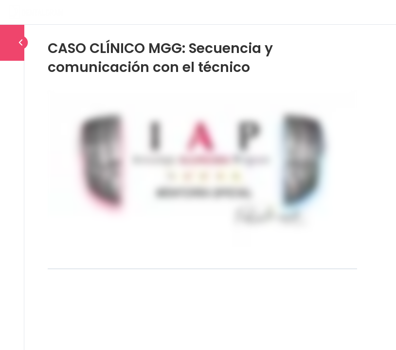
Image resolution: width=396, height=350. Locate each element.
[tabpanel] (202, 172)
